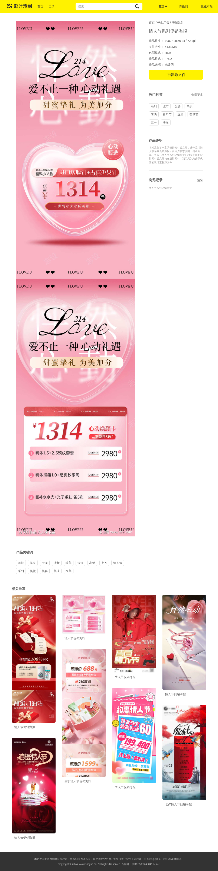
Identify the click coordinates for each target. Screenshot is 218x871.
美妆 (33, 571)
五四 (181, 114)
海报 (166, 122)
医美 (69, 571)
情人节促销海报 (24, 727)
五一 (154, 122)
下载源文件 (176, 75)
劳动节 (193, 114)
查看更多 (197, 94)
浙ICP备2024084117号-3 (146, 864)
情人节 (117, 563)
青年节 (167, 114)
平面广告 (163, 22)
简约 (154, 114)
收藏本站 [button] (207, 6)
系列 (154, 106)
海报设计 (178, 22)
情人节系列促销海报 (160, 187)
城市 (166, 106)
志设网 (183, 6)
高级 (189, 106)
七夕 (104, 563)
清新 (57, 563)
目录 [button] (51, 6)
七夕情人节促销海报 (178, 804)
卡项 (45, 563)
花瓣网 (163, 6)
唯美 (69, 563)
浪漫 (80, 563)
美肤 (33, 563)
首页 (40, 6)
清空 (200, 180)
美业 (57, 571)
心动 (92, 563)
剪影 (178, 106)
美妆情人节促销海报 (78, 781)
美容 (45, 571)
